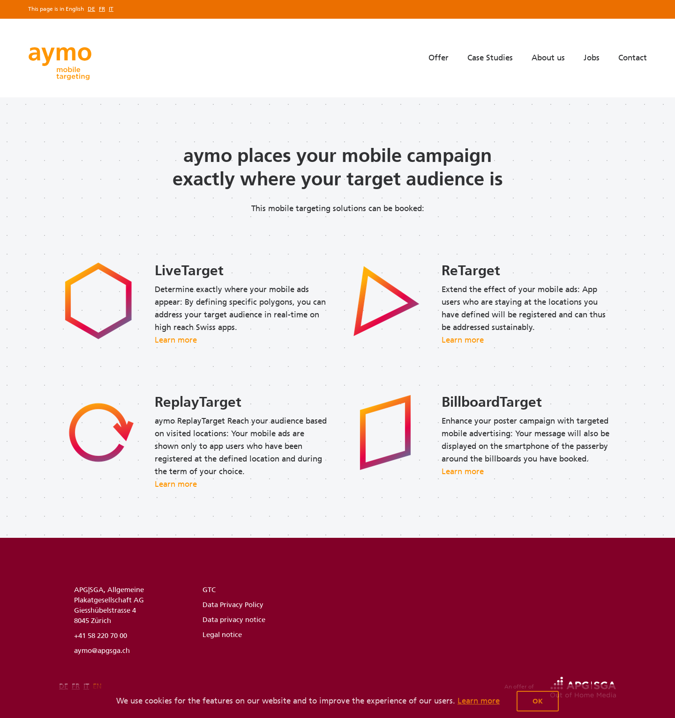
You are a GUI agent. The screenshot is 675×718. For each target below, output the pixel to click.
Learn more (479, 700)
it (111, 9)
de (91, 9)
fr (102, 9)
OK (537, 701)
